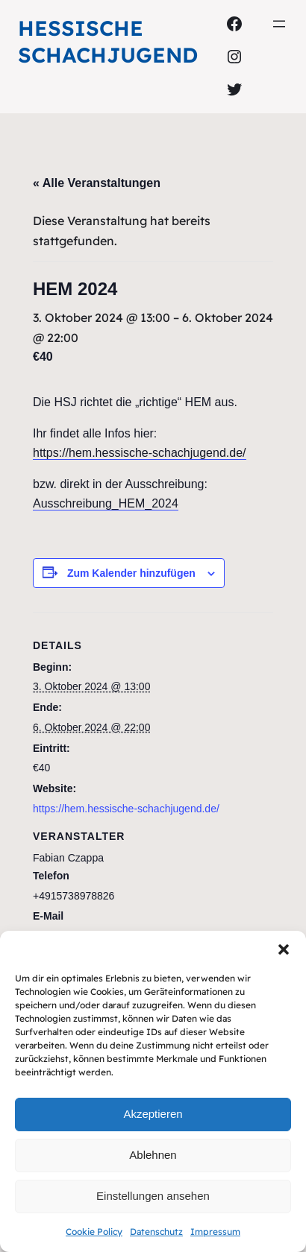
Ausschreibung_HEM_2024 (105, 503)
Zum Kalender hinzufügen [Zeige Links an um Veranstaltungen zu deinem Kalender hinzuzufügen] (131, 573)
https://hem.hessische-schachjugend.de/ (139, 452)
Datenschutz (156, 1231)
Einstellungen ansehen (153, 1195)
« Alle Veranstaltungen (96, 183)
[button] (283, 949)
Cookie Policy (94, 1231)
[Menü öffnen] (279, 24)
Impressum (215, 1231)
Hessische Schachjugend (108, 41)
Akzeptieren (152, 1113)
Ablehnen (152, 1154)
